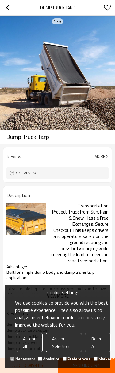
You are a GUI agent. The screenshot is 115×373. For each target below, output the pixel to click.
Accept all (29, 342)
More (99, 156)
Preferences (76, 359)
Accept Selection (60, 342)
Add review (26, 173)
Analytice (48, 359)
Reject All (97, 342)
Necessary (22, 359)
